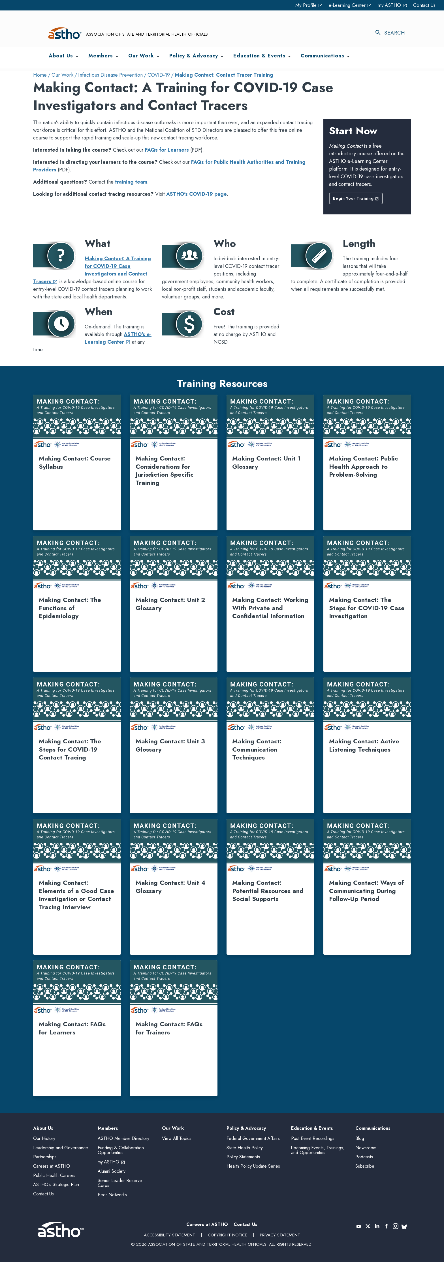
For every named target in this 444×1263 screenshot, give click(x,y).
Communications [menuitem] (322, 56)
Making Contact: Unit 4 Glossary (171, 886)
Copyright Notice (227, 1236)
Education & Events (312, 1129)
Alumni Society (111, 1172)
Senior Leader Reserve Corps (120, 1184)
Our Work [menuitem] (141, 56)
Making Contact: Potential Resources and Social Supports (268, 890)
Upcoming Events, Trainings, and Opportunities (318, 1151)
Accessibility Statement (169, 1236)
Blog (359, 1139)
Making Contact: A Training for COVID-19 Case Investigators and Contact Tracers (92, 270)
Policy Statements (243, 1158)
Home (40, 75)
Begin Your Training (356, 198)
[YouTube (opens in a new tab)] (358, 1227)
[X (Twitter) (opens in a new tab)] (368, 1227)
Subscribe (364, 1167)
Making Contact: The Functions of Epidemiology (70, 607)
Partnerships (45, 1158)
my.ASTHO (391, 5)
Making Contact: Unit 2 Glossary (170, 603)
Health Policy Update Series (253, 1167)
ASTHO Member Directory (123, 1139)
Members (108, 1129)
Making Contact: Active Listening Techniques (364, 745)
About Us (43, 1129)
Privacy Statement (280, 1236)
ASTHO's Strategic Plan (56, 1185)
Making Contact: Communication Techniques (256, 749)
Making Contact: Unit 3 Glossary (170, 745)
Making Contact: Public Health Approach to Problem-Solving (363, 466)
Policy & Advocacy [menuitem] (193, 56)
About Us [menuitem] (61, 56)
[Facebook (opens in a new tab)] (386, 1227)
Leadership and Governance (60, 1149)
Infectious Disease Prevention (110, 75)
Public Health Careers (54, 1176)
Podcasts (364, 1158)
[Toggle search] (393, 33)
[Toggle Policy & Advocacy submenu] (222, 56)
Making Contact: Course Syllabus (75, 462)
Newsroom (365, 1149)
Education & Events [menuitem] (259, 56)
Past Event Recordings (312, 1139)
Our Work (62, 75)
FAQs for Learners (167, 150)
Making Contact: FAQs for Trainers (169, 1028)
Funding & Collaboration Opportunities (121, 1151)
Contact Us (424, 5)
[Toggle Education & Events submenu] (289, 56)
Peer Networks (112, 1196)
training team (131, 182)
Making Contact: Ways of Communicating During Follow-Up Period (366, 890)
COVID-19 (159, 75)
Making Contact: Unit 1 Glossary (266, 462)
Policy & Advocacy (246, 1129)
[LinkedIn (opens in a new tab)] (377, 1227)
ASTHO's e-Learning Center (118, 338)
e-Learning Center (346, 5)
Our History (44, 1139)
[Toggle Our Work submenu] (158, 56)
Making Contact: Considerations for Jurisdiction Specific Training (164, 470)
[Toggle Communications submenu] (348, 56)
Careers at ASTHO (51, 1167)
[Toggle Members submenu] (117, 56)
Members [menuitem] (100, 56)
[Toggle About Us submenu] (77, 56)
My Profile (303, 5)
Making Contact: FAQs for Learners (72, 1028)
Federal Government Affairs (253, 1139)
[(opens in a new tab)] (395, 1227)
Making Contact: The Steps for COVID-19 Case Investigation (367, 607)
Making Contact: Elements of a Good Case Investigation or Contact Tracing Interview (76, 894)
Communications (372, 1129)
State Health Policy (245, 1149)
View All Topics (176, 1138)
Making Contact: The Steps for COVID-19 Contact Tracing (70, 749)
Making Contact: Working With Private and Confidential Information (270, 607)
